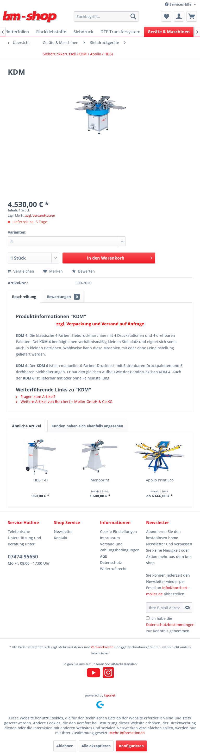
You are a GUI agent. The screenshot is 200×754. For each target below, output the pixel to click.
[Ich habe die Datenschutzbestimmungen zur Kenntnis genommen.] (147, 618)
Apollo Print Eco (159, 480)
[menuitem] (106, 16)
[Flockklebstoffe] (51, 32)
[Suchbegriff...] (106, 16)
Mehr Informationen (127, 732)
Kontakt (60, 537)
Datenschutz (111, 562)
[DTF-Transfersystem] (120, 32)
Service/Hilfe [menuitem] (178, 4)
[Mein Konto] (179, 16)
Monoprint (100, 480)
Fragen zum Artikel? (35, 396)
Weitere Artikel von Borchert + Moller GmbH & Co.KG (64, 401)
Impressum (110, 537)
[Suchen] (133, 16)
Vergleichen (21, 271)
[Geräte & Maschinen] (168, 32)
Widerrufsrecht (113, 568)
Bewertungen (63, 297)
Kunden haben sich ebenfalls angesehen (87, 425)
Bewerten (83, 271)
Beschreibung (24, 296)
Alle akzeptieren (96, 745)
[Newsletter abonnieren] (187, 607)
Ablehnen (64, 745)
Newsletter (63, 531)
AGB (103, 556)
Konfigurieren (131, 745)
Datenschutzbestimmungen (170, 624)
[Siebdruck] (83, 32)
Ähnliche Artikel (26, 425)
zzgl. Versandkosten (40, 215)
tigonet (109, 695)
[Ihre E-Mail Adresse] (164, 607)
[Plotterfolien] (17, 32)
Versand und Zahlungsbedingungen (120, 547)
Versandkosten (102, 647)
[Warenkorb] (191, 16)
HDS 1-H (40, 480)
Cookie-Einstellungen (118, 531)
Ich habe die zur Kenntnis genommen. (170, 624)
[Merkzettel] (166, 16)
